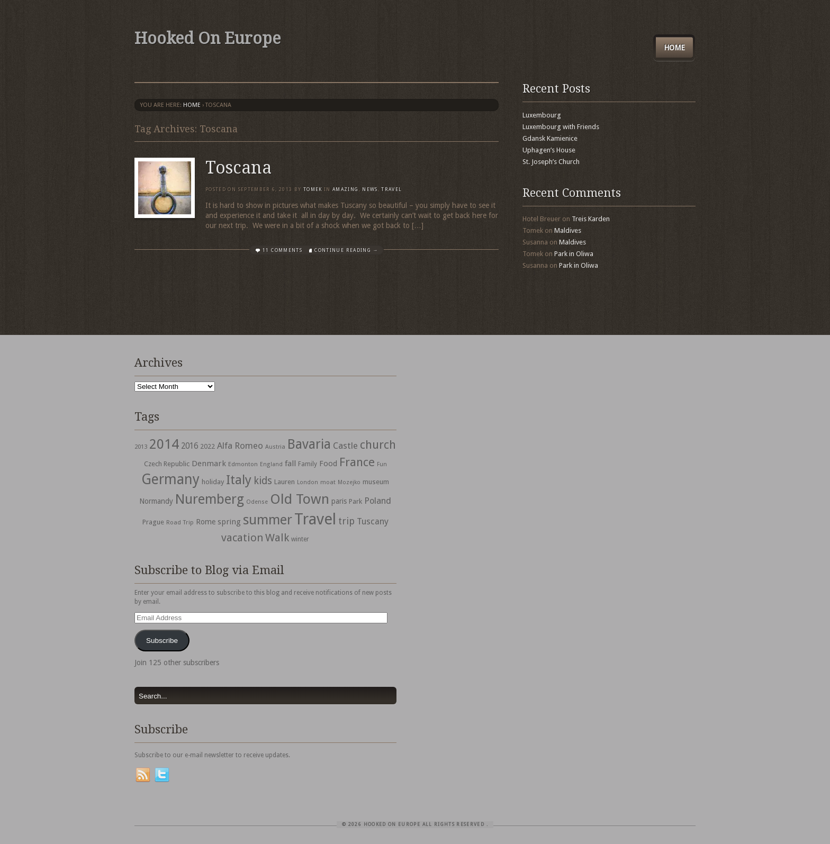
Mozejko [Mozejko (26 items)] (349, 482)
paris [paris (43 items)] (339, 501)
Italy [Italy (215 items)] (238, 479)
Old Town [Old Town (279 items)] (299, 499)
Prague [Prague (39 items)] (153, 522)
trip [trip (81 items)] (346, 521)
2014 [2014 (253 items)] (164, 444)
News (369, 189)
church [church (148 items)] (378, 444)
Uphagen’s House (548, 150)
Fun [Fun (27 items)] (382, 464)
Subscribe (162, 641)
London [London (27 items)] (307, 482)
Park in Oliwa (573, 254)
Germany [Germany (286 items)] (170, 479)
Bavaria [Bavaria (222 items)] (309, 444)
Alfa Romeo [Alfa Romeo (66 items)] (240, 445)
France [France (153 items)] (357, 462)
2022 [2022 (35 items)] (207, 446)
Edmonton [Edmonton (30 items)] (243, 464)
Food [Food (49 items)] (328, 463)
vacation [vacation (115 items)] (242, 537)
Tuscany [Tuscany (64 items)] (373, 521)
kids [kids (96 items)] (263, 481)
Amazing (345, 189)
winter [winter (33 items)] (300, 539)
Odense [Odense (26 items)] (257, 501)
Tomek (312, 189)
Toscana (238, 168)
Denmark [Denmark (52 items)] (209, 463)
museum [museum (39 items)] (376, 482)
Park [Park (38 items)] (355, 501)
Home (674, 47)
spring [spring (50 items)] (229, 522)
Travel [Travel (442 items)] (315, 519)
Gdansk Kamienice (550, 138)
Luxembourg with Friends (560, 127)
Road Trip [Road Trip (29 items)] (180, 522)
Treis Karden (591, 219)
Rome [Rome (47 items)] (205, 522)
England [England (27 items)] (271, 464)
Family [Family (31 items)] (307, 464)
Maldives (567, 230)
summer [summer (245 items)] (267, 520)
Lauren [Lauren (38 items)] (284, 482)
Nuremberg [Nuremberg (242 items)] (209, 499)
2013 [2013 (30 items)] (140, 446)
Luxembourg (541, 115)
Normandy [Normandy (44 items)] (156, 501)
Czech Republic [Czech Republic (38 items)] (167, 464)
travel (391, 189)
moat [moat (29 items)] (328, 482)
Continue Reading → (346, 250)
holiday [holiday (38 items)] (213, 482)
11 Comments (282, 250)
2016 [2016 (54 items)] (189, 446)
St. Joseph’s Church (551, 162)
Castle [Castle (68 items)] (345, 445)
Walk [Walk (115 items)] (277, 537)
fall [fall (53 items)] (290, 463)
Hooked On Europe (207, 38)
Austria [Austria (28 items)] (275, 446)
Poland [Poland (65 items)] (377, 501)
